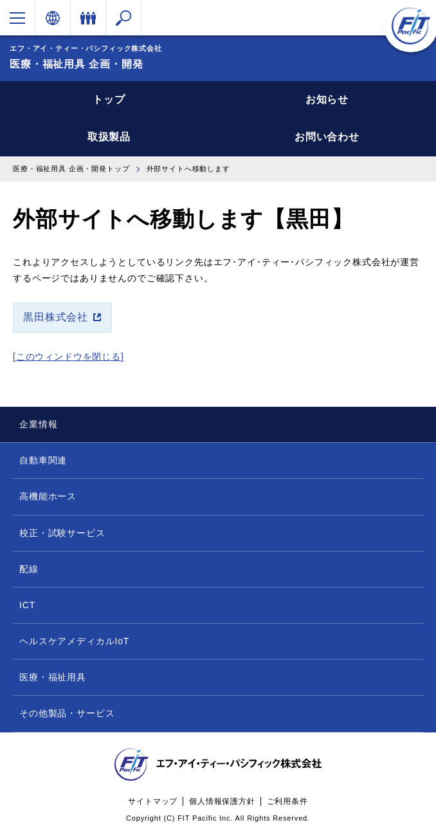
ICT (27, 605)
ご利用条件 (287, 801)
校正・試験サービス (62, 533)
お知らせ (327, 99)
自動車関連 (43, 460)
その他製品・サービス (66, 713)
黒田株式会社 (55, 317)
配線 (29, 569)
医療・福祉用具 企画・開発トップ (71, 168)
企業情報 (38, 424)
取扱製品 (109, 136)
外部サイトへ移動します (188, 168)
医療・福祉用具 (52, 677)
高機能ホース (48, 496)
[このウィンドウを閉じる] (68, 356)
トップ (109, 99)
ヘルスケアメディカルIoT (74, 641)
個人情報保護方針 (222, 801)
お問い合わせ (327, 136)
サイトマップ (152, 801)
